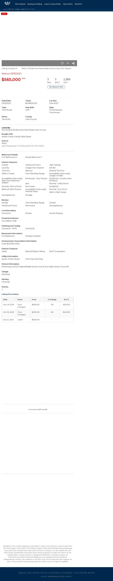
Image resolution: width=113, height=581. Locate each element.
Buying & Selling (35, 4)
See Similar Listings (56, 87)
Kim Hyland (20, 4)
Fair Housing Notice (85, 572)
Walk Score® (42, 409)
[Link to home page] (7, 4)
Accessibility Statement (61, 572)
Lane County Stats (52, 4)
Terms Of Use (24, 572)
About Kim (68, 4)
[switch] (62, 63)
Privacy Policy (40, 572)
